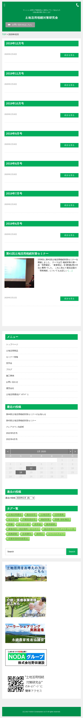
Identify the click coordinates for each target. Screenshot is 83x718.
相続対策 (45, 519)
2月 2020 (41, 451)
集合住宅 (31, 514)
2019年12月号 (15, 43)
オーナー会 (23, 524)
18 (20, 472)
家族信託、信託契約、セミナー (23, 529)
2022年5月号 (12, 433)
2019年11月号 (15, 73)
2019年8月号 (14, 163)
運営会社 (10, 388)
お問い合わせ (12, 382)
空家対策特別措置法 (18, 538)
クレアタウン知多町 (15, 427)
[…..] (70, 270)
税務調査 (12, 534)
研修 (10, 524)
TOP (4, 34)
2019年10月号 (15, 103)
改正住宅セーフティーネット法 (59, 529)
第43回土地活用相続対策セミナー (21, 420)
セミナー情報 (12, 357)
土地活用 (45, 514)
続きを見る (69, 55)
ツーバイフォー (56, 534)
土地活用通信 (14, 514)
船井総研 (50, 524)
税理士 (40, 534)
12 (31, 468)
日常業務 (59, 514)
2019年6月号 (14, 223)
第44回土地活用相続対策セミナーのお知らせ (26, 414)
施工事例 (10, 376)
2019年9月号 (14, 133)
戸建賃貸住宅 (29, 519)
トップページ (12, 344)
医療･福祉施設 (62, 519)
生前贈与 (27, 534)
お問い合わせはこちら (22, 25)
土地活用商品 (12, 351)
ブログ (9, 369)
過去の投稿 (10, 498)
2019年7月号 (14, 193)
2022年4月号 (12, 439)
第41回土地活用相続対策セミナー (27, 253)
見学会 (9, 363)
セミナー (12, 519)
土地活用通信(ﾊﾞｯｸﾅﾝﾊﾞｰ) (17, 394)
